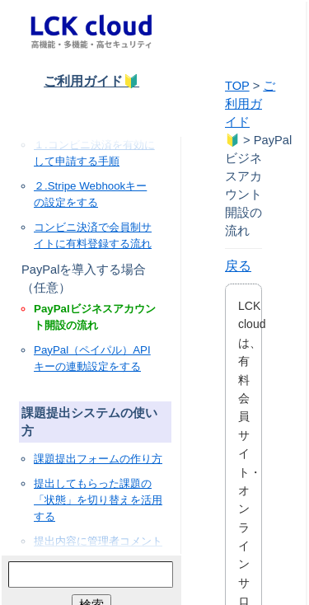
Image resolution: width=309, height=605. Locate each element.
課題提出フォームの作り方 (98, 459)
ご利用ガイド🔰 (91, 81)
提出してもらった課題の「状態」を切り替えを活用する (98, 500)
